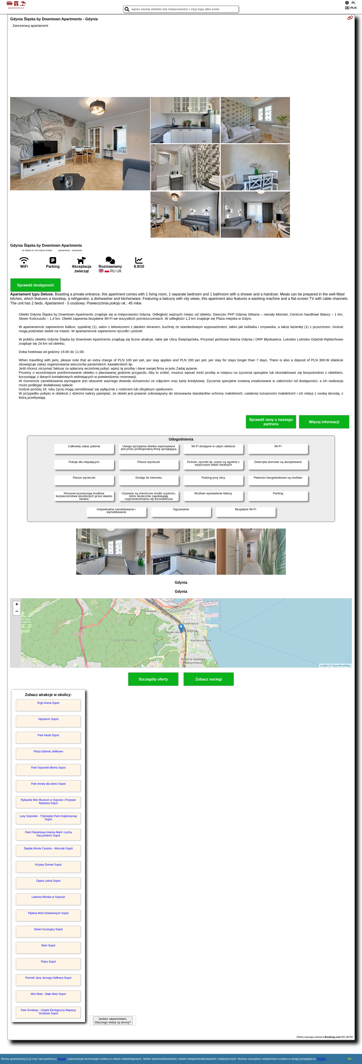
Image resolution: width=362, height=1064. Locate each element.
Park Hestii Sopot (48, 735)
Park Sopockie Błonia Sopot (48, 767)
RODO (321, 1059)
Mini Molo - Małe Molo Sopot (48, 994)
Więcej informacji (324, 422)
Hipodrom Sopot (48, 719)
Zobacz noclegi (208, 679)
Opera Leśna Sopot (48, 880)
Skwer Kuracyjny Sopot (48, 929)
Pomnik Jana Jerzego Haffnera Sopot (48, 977)
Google (61, 1059)
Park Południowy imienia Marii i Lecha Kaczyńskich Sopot (48, 834)
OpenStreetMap (341, 665)
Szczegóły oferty (153, 679)
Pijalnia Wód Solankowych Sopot (48, 913)
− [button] (16, 611)
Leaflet (324, 665)
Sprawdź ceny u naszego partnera (271, 422)
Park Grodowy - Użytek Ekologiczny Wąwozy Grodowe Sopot (48, 1012)
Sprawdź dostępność (35, 285)
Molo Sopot (48, 945)
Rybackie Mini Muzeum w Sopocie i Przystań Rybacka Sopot (48, 801)
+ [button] (16, 604)
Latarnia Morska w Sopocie (48, 897)
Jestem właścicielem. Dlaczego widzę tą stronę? (113, 1020)
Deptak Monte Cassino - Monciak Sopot (48, 848)
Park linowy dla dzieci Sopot (48, 783)
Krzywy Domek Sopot (48, 864)
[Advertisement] (181, 62)
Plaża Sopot (48, 961)
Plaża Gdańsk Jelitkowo (48, 751)
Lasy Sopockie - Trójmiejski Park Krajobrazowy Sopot (48, 818)
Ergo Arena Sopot (48, 703)
